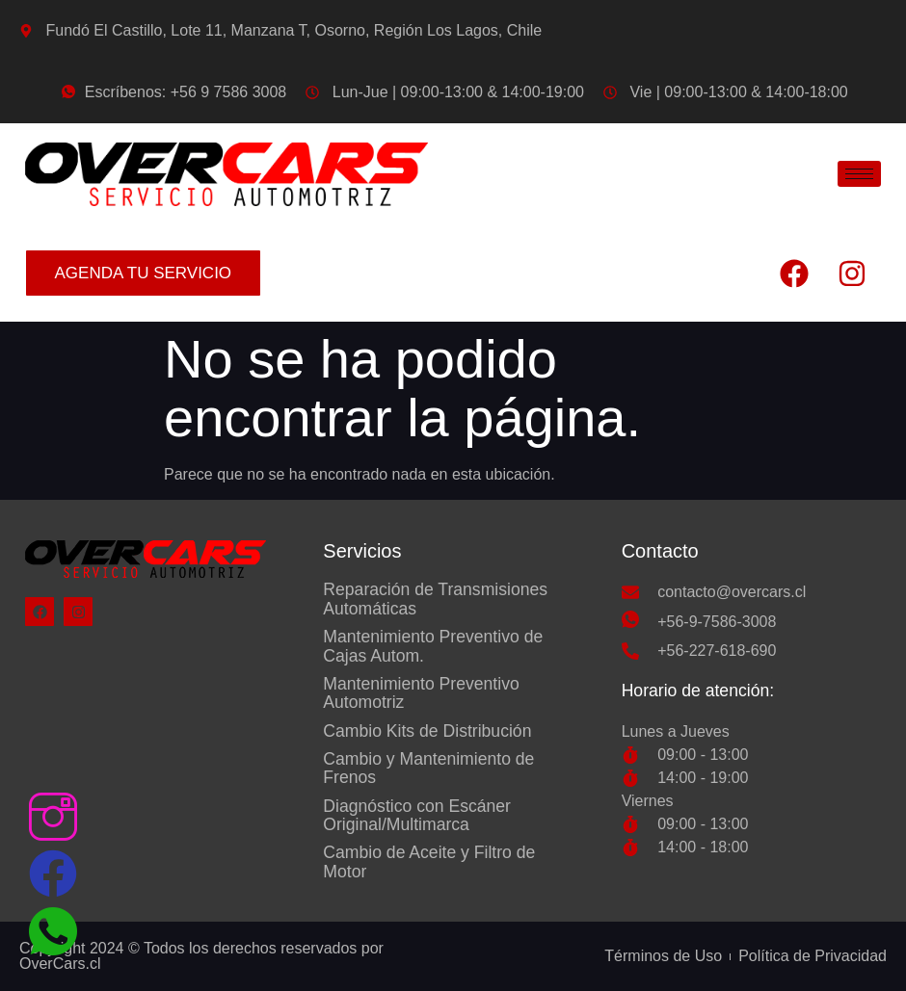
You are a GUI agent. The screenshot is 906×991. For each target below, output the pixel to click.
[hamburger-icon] (859, 174)
